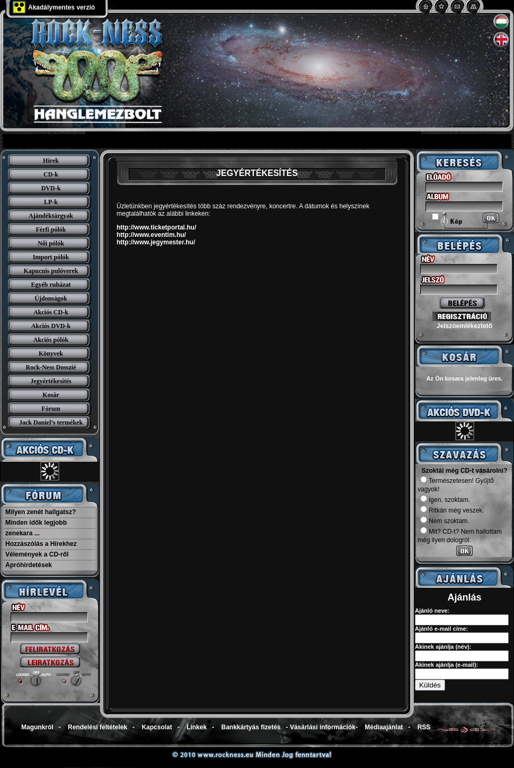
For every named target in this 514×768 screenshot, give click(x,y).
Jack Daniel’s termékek (51, 422)
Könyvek (51, 353)
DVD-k (51, 188)
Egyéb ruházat (51, 284)
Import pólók (51, 257)
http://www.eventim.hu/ (151, 235)
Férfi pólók (51, 229)
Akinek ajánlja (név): (443, 646)
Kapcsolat (156, 727)
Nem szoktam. (444, 521)
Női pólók (51, 243)
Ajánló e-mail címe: (441, 628)
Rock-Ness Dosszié (51, 367)
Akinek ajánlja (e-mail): (446, 664)
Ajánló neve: (432, 610)
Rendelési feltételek (97, 727)
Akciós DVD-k (50, 326)
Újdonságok (50, 298)
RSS (424, 727)
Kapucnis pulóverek (51, 271)
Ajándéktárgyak (51, 215)
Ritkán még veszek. (452, 510)
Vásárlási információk (323, 727)
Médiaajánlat (384, 727)
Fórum (50, 408)
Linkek (197, 727)
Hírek (51, 160)
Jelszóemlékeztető (464, 326)
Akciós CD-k (50, 312)
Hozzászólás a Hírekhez (41, 544)
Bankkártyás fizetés (250, 727)
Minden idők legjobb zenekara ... (36, 528)
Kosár (50, 395)
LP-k (51, 202)
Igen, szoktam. (445, 500)
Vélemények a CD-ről (36, 554)
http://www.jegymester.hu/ (156, 242)
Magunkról (37, 727)
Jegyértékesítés (50, 381)
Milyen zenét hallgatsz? (40, 512)
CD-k (50, 174)
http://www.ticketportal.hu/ (156, 227)
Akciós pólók (50, 339)
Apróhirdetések (28, 565)
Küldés (430, 685)
